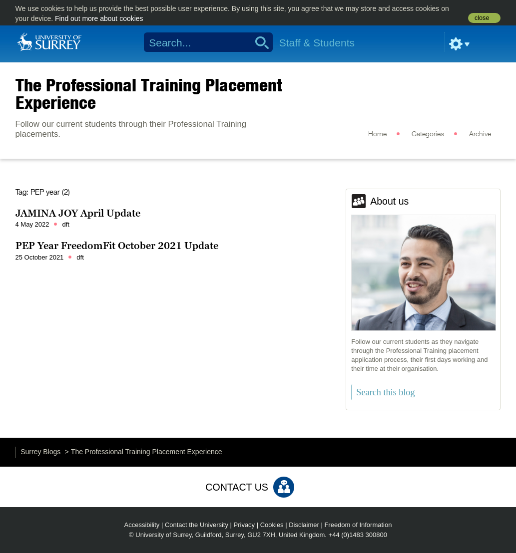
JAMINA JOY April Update (77, 213)
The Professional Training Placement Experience (148, 93)
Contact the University (196, 525)
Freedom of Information (358, 525)
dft (65, 224)
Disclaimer (304, 525)
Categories (428, 134)
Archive (480, 134)
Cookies (272, 525)
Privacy (244, 525)
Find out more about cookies (99, 18)
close (482, 17)
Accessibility (142, 525)
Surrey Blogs (40, 452)
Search (258, 42)
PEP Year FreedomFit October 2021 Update (116, 245)
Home (377, 134)
